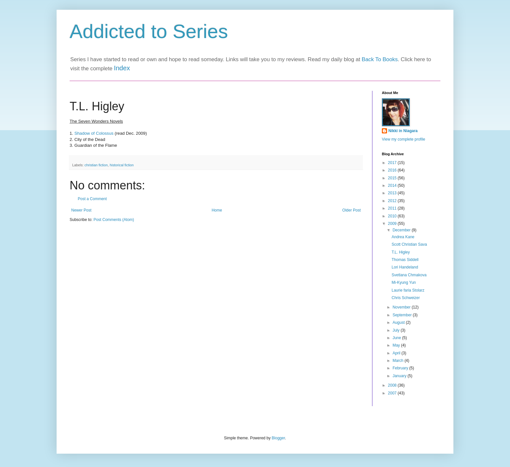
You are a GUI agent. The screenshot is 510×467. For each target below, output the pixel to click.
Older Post (351, 210)
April (397, 353)
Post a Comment (92, 199)
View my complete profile (403, 139)
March (399, 360)
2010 (393, 216)
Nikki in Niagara (403, 131)
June (397, 338)
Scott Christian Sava (409, 244)
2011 (393, 208)
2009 (393, 223)
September (403, 315)
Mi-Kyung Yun (404, 282)
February (401, 368)
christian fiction (96, 165)
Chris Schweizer (406, 297)
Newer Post (81, 210)
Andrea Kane (403, 237)
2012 (393, 201)
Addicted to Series (149, 31)
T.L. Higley (401, 252)
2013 (393, 193)
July (397, 330)
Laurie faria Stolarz (408, 290)
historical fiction (122, 165)
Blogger (278, 438)
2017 (393, 162)
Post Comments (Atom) (113, 219)
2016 (393, 170)
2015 (393, 178)
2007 (393, 393)
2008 (393, 385)
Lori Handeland (405, 267)
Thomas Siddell (405, 259)
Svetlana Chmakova (409, 275)
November (402, 307)
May (397, 345)
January (400, 376)
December (402, 230)
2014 (393, 185)
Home (217, 210)
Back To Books (380, 59)
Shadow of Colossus (94, 133)
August (399, 322)
